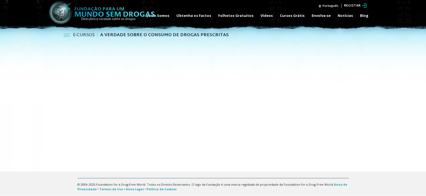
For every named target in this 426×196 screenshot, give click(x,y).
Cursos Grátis (292, 15)
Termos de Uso (111, 189)
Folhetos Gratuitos (235, 15)
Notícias (345, 15)
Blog (364, 15)
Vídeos (267, 15)
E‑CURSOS (84, 35)
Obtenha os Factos (193, 15)
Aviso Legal (135, 189)
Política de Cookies (161, 189)
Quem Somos (157, 15)
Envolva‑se (321, 15)
